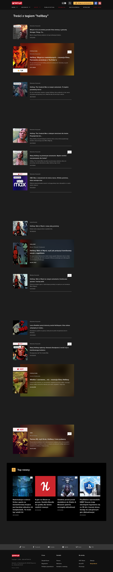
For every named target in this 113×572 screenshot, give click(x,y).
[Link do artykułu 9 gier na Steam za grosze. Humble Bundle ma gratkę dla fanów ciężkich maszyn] (45, 493)
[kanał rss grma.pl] (91, 547)
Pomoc (58, 560)
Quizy (37, 7)
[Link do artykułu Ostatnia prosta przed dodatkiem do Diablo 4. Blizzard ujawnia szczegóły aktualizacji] (67, 493)
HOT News (82, 560)
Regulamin (45, 563)
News (15, 7)
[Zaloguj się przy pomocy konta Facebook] (95, 3)
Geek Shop (97, 7)
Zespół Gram (45, 560)
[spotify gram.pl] (65, 547)
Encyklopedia (74, 7)
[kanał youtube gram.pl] (51, 547)
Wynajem (86, 7)
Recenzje (26, 7)
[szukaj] (69, 3)
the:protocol (93, 563)
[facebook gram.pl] (36, 547)
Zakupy (92, 560)
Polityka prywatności (48, 566)
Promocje (61, 7)
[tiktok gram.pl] (22, 547)
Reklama (59, 563)
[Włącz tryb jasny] (63, 3)
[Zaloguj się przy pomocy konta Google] (99, 3)
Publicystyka (49, 7)
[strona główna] (21, 3)
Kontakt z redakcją (61, 566)
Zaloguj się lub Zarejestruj (84, 3)
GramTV (81, 563)
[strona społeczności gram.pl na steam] (78, 547)
